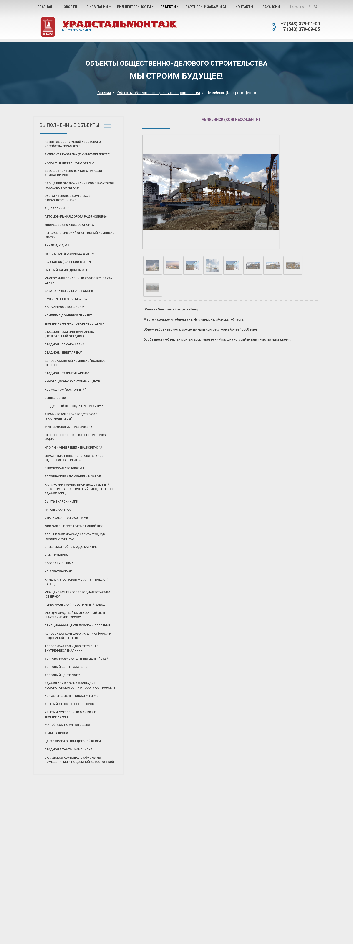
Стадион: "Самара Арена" (65, 344)
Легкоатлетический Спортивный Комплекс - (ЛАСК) (80, 235)
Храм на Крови (56, 733)
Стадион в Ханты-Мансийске (68, 749)
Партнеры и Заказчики (205, 7)
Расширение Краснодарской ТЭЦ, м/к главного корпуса (75, 536)
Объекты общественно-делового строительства (158, 93)
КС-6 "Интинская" (58, 571)
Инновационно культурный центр (72, 381)
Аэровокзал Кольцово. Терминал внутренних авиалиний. (71, 648)
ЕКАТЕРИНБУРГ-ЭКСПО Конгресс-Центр (74, 323)
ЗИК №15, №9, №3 (57, 245)
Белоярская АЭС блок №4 (64, 468)
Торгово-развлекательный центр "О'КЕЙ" (77, 658)
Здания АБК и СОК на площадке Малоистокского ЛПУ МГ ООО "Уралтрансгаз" (80, 685)
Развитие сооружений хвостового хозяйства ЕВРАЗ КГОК (73, 144)
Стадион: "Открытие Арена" (67, 373)
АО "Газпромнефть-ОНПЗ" (64, 307)
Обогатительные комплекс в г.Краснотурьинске (67, 198)
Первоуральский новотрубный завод (75, 604)
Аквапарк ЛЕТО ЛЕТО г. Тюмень (69, 290)
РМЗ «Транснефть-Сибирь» (66, 299)
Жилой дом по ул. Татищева (67, 724)
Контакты (244, 7)
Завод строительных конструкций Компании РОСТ (73, 173)
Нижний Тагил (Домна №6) (66, 270)
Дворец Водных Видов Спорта (69, 224)
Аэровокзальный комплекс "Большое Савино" (75, 363)
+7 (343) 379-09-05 (300, 29)
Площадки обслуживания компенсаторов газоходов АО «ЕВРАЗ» (79, 185)
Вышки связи (55, 398)
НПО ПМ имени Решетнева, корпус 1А (73, 447)
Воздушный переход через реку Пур (74, 406)
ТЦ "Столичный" (58, 208)
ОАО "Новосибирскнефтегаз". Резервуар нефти (76, 437)
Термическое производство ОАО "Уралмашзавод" (71, 416)
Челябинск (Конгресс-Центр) (68, 262)
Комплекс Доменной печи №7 (68, 315)
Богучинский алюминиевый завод (73, 476)
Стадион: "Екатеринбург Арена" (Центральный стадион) (70, 334)
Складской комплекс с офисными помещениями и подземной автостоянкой (79, 760)
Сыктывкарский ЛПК (61, 501)
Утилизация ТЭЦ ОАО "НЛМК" (67, 518)
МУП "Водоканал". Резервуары (69, 426)
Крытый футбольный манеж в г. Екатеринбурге (71, 714)
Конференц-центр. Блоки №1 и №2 (71, 696)
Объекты (168, 7)
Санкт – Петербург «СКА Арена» (69, 162)
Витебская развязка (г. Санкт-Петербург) (77, 154)
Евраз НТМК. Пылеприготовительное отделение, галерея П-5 (74, 458)
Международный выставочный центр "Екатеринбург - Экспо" (76, 615)
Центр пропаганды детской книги (73, 741)
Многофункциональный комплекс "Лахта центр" (78, 280)
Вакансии (271, 7)
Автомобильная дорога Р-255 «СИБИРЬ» (76, 216)
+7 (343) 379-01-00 (300, 23)
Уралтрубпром (56, 555)
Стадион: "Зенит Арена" (63, 352)
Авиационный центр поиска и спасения (77, 625)
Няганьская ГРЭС (58, 509)
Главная (45, 7)
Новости (69, 7)
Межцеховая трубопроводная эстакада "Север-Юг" (77, 594)
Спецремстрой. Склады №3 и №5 (71, 547)
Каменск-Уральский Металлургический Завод (77, 582)
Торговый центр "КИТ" (62, 675)
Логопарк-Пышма (59, 563)
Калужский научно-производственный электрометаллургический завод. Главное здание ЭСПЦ (79, 489)
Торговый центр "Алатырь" (66, 667)
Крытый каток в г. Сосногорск (69, 704)
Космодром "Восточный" (65, 389)
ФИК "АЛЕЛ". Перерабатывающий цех (74, 526)
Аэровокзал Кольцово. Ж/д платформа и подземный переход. (78, 636)
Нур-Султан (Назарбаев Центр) (69, 253)
